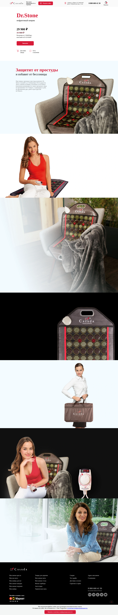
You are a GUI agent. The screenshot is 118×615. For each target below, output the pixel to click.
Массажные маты (40, 578)
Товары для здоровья (41, 575)
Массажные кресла (15, 575)
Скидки (72, 575)
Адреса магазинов (93, 575)
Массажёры (13, 589)
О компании (91, 578)
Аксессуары (38, 586)
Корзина (106, 4)
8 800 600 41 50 (95, 588)
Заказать (25, 43)
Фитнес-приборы (40, 583)
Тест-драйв (73, 578)
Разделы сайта (45, 3)
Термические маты (41, 589)
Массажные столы (40, 581)
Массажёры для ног (15, 581)
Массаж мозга (13, 578)
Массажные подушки (15, 586)
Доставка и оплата (75, 581)
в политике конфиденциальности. (77, 608)
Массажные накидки (15, 583)
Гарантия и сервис (75, 583)
